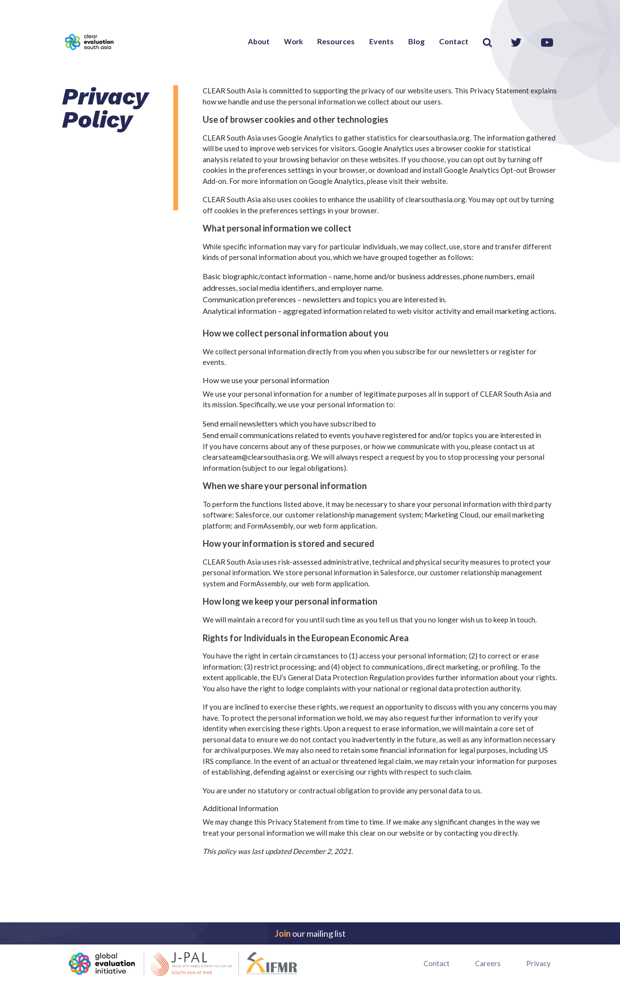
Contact (453, 41)
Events (381, 41)
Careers (488, 963)
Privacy (538, 963)
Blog (416, 41)
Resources (336, 41)
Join (283, 933)
